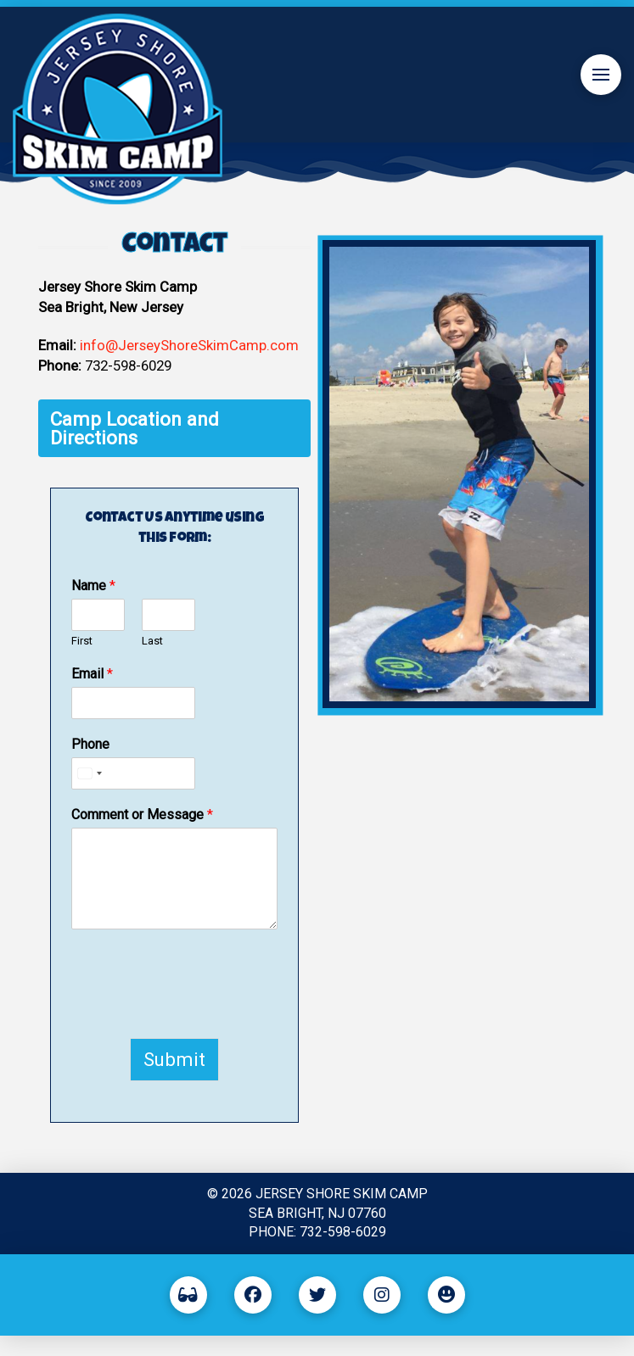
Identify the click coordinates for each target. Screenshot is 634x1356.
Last (152, 640)
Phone (90, 744)
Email (92, 674)
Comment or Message (142, 814)
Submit (174, 1059)
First (82, 640)
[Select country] (89, 773)
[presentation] (200, 1010)
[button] (601, 74)
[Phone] (133, 773)
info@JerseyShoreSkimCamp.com (189, 345)
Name (93, 586)
